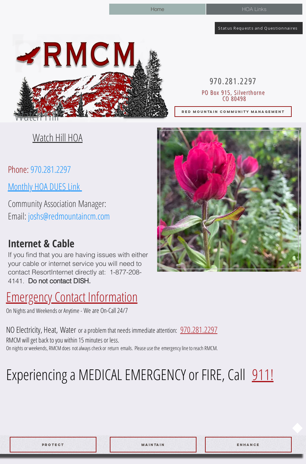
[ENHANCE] (248, 444)
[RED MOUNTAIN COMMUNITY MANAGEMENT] (233, 111)
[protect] (53, 444)
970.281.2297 (199, 329)
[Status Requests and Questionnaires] (259, 28)
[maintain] (153, 444)
